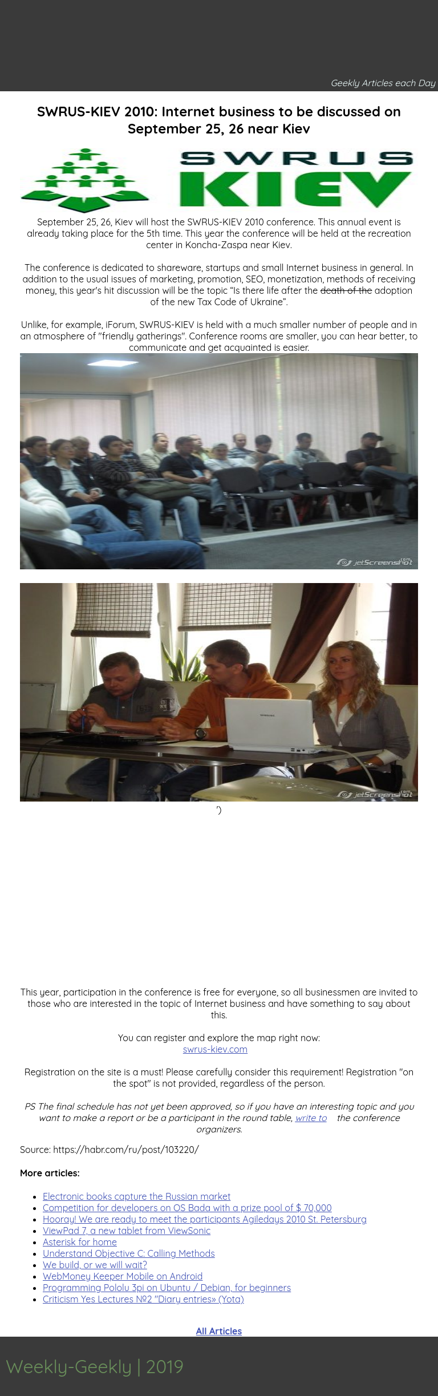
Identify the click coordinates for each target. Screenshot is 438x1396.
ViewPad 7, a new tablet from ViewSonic (126, 1230)
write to (310, 1117)
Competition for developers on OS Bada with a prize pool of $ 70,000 (187, 1207)
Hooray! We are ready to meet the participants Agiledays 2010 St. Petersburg (205, 1219)
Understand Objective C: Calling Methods (129, 1253)
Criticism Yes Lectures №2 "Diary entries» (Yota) (143, 1299)
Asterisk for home (80, 1242)
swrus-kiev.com (215, 1049)
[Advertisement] (219, 895)
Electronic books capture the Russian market (136, 1196)
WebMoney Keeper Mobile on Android (122, 1276)
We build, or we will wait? (95, 1264)
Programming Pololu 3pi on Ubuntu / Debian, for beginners (167, 1287)
